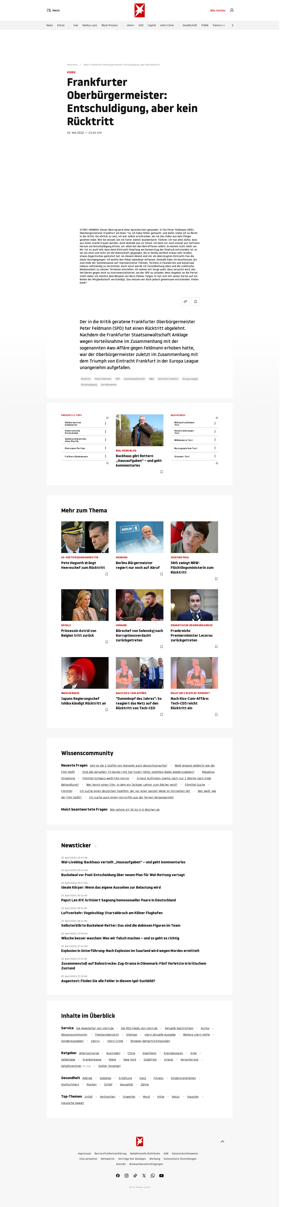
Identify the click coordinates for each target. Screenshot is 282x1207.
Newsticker (76, 845)
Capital (152, 26)
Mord (146, 1096)
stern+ (130, 26)
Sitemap (131, 1034)
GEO (141, 26)
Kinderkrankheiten (183, 1078)
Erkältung (125, 1078)
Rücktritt (86, 378)
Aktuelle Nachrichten (179, 1028)
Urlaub (168, 1059)
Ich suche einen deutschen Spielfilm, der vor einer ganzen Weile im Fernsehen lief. (135, 791)
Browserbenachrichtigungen (146, 1164)
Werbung (154, 1158)
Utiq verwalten (88, 1158)
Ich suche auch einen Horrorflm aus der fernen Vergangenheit (131, 797)
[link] (232, 11)
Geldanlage (68, 1059)
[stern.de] (140, 11)
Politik (204, 26)
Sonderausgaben (72, 1041)
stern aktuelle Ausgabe (160, 1034)
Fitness (158, 1078)
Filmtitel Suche (195, 784)
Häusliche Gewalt (72, 1103)
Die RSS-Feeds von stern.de (139, 1028)
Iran (76, 26)
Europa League (190, 378)
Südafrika (150, 1059)
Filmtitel (66, 791)
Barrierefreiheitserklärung (111, 1153)
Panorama (219, 26)
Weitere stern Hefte (196, 1034)
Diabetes (105, 1078)
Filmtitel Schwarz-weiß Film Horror (105, 778)
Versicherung (189, 1059)
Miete (112, 1059)
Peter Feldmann (103, 378)
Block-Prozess (110, 26)
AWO (151, 378)
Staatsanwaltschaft (134, 378)
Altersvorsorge (89, 1053)
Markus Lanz (89, 26)
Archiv (205, 1028)
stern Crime (167, 26)
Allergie (87, 1078)
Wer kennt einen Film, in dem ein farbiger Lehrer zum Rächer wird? (131, 784)
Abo (217, 11)
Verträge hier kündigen (132, 1158)
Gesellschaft (190, 26)
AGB (166, 1153)
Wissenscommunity (74, 1034)
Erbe (193, 1053)
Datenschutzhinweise (185, 1153)
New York (129, 1059)
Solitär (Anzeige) (109, 1066)
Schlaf (108, 1084)
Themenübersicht (107, 1034)
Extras (61, 26)
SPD (118, 378)
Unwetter (129, 1096)
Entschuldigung (89, 384)
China (131, 1053)
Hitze (160, 1096)
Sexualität (126, 1084)
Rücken (92, 1084)
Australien (113, 1053)
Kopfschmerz (70, 1084)
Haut (142, 1078)
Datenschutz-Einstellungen (180, 1158)
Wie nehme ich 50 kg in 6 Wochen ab (135, 809)
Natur (176, 1096)
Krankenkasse (92, 1059)
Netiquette (108, 1158)
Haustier (193, 1096)
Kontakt (121, 1164)
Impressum (84, 1153)
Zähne (145, 1084)
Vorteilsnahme (108, 384)
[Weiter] (233, 26)
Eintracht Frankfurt (168, 378)
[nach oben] (222, 1141)
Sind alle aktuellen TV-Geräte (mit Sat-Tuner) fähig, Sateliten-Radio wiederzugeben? (138, 772)
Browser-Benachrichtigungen (150, 1041)
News (49, 26)
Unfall (88, 1096)
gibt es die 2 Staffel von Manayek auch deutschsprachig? (128, 765)
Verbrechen (107, 1096)
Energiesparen (173, 1053)
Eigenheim (149, 1053)
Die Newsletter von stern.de (95, 1028)
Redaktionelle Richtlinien (145, 1153)
